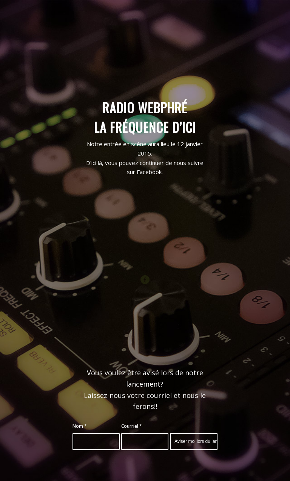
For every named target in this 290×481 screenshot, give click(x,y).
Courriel (131, 426)
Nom (79, 426)
